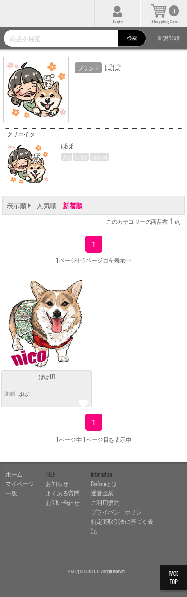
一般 (11, 493)
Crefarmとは (104, 483)
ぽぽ (23, 392)
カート (164, 13)
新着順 (72, 205)
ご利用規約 (105, 502)
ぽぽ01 (47, 377)
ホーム (14, 474)
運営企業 (102, 493)
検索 (132, 37)
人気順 (46, 205)
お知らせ (57, 483)
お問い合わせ (62, 502)
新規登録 (168, 37)
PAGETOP (173, 577)
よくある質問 (62, 493)
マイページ (19, 483)
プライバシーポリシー (119, 512)
